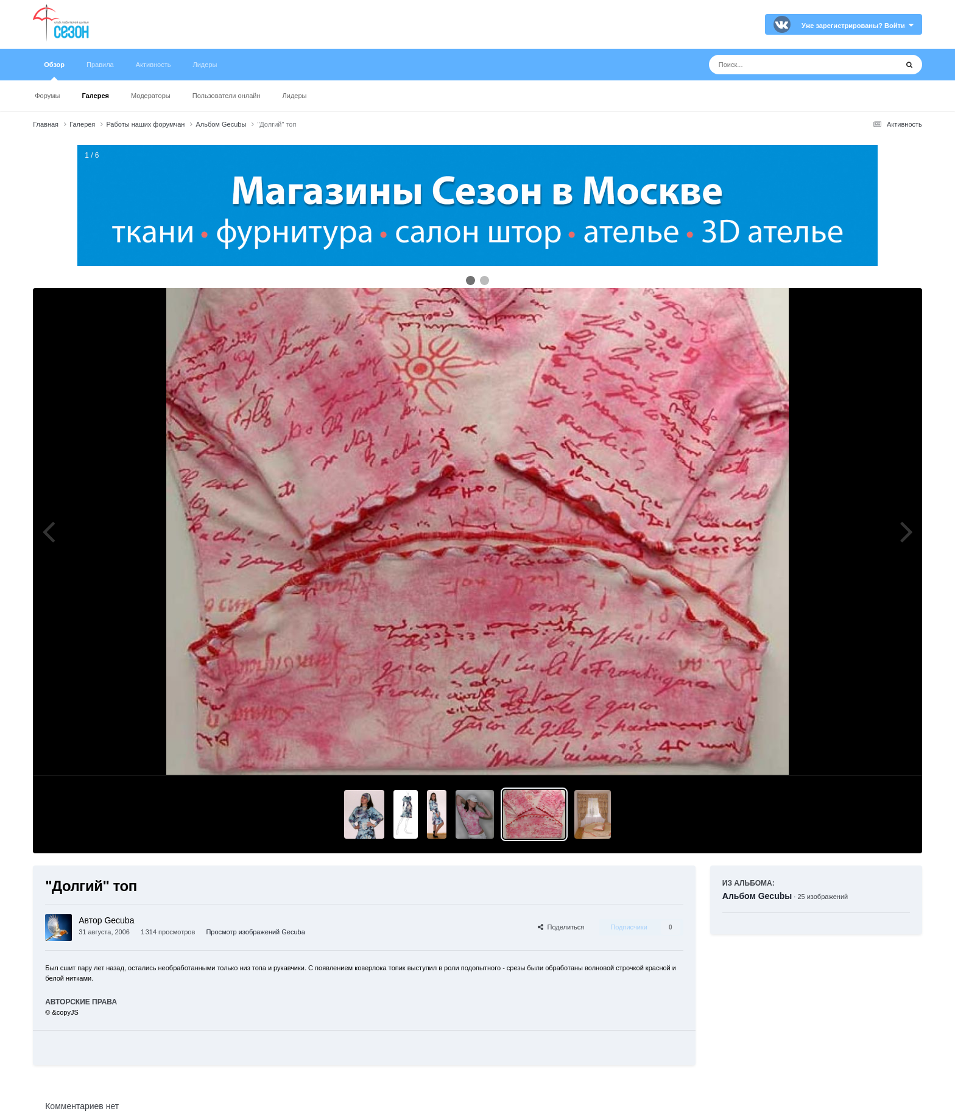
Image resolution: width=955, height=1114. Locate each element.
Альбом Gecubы (757, 896)
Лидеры (295, 95)
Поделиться (561, 927)
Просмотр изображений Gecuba (255, 932)
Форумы (47, 95)
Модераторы (151, 95)
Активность (153, 64)
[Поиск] (780, 64)
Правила (100, 64)
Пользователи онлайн (226, 95)
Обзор (54, 70)
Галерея (95, 95)
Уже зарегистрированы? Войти (858, 25)
